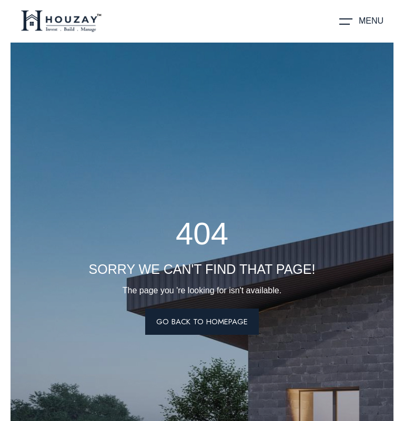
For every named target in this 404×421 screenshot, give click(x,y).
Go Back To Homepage (202, 321)
